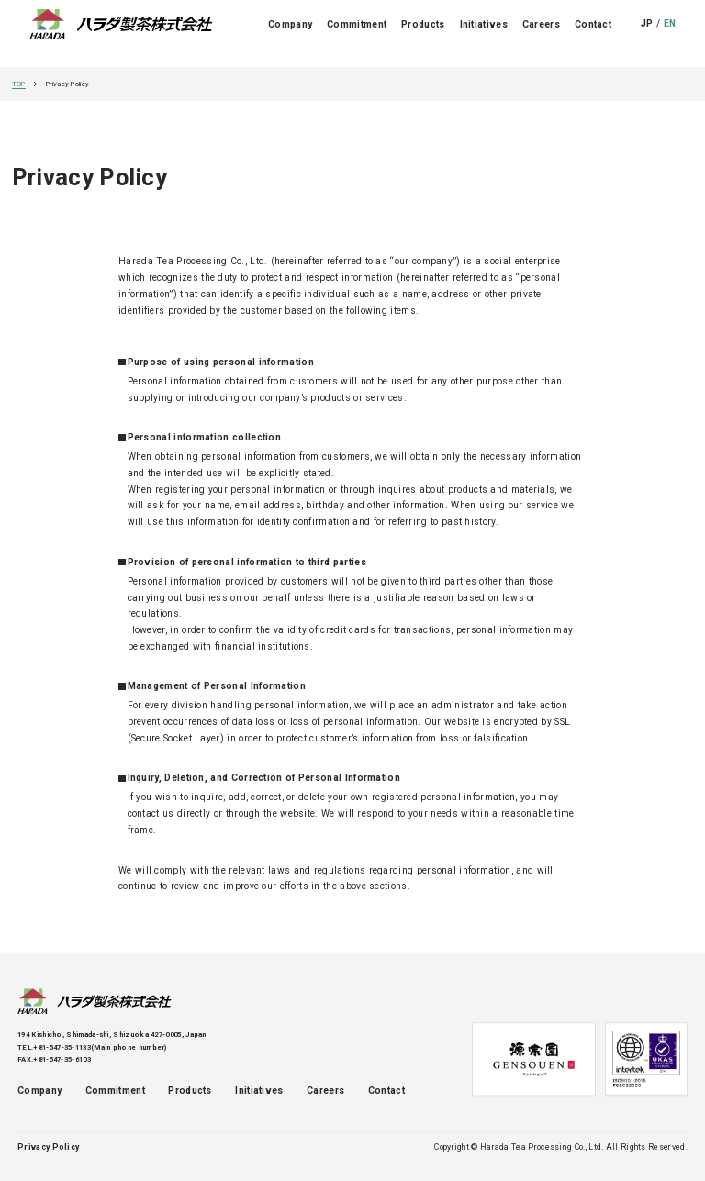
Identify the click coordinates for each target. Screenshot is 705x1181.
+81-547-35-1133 (62, 1047)
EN (670, 33)
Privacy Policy (48, 1147)
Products (422, 33)
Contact (593, 33)
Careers (541, 33)
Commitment (356, 33)
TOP (19, 84)
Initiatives (484, 33)
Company (290, 33)
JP (647, 33)
